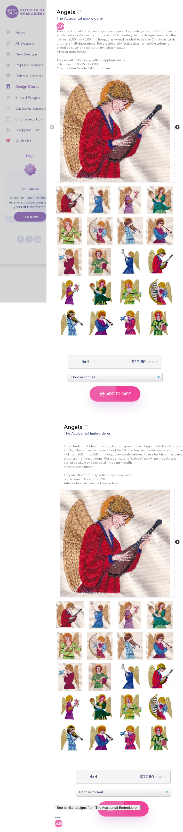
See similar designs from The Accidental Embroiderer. (98, 808)
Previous (51, 127)
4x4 (84, 361)
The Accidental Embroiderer (80, 18)
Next (177, 127)
